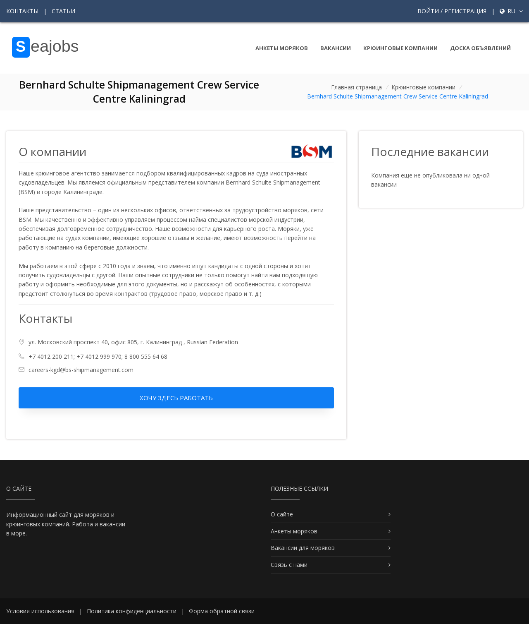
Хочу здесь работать (176, 398)
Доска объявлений (480, 48)
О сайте (282, 514)
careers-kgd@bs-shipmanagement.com (81, 370)
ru (511, 11)
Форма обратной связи (222, 611)
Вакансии (335, 48)
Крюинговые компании (400, 48)
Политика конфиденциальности (131, 611)
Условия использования (40, 611)
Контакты (22, 11)
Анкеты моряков (281, 48)
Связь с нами (289, 565)
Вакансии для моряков (303, 548)
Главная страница (356, 87)
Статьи (63, 11)
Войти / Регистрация (451, 11)
